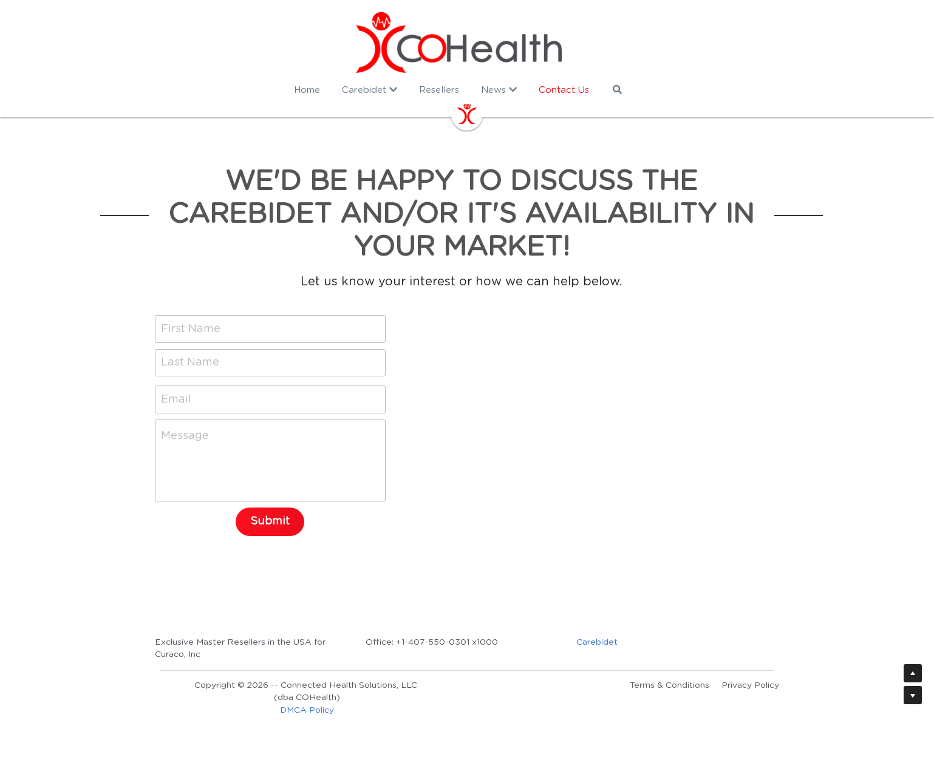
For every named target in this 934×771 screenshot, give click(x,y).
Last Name (190, 362)
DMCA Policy (307, 709)
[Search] (625, 89)
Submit (270, 521)
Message (185, 435)
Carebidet (603, 642)
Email (176, 398)
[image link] (467, 42)
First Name (190, 328)
